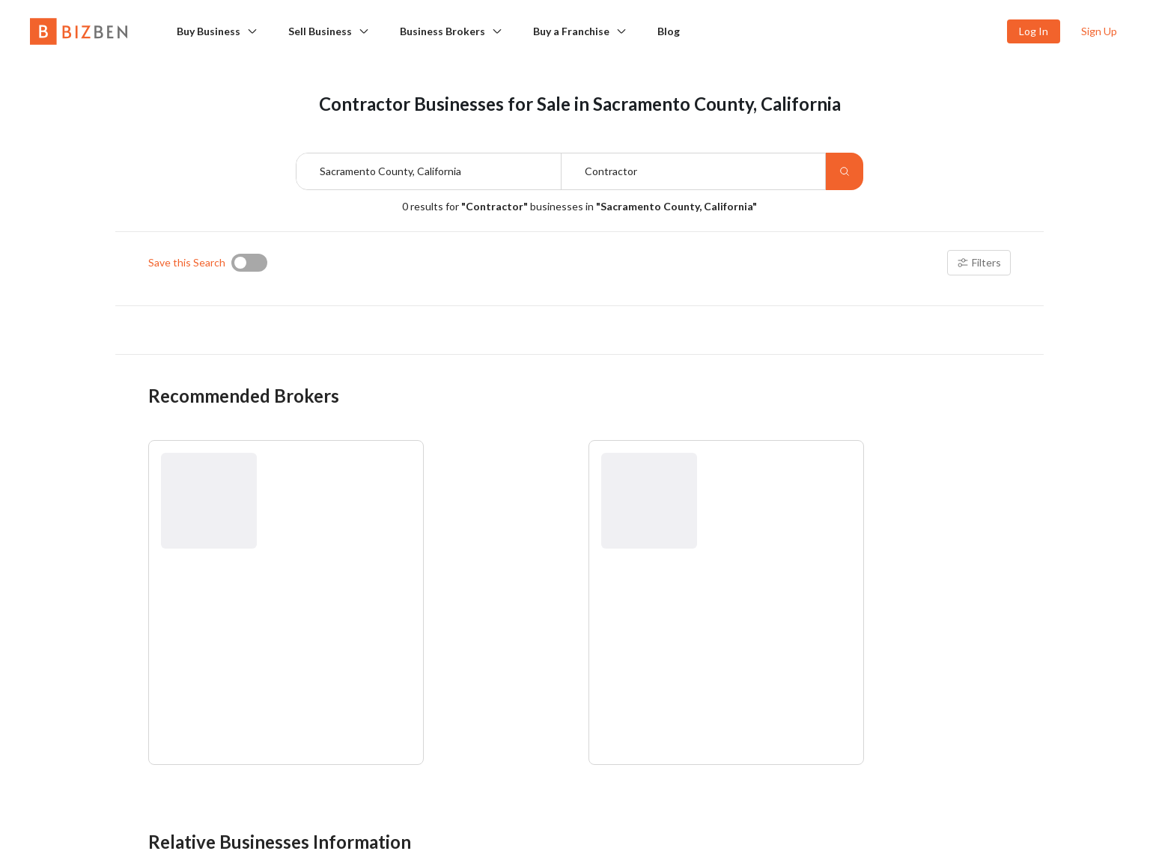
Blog (668, 31)
